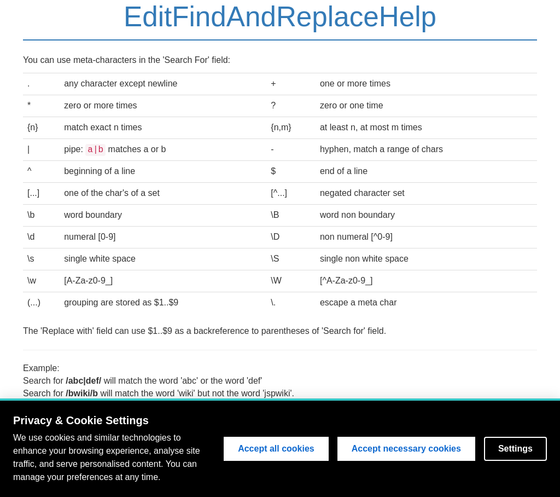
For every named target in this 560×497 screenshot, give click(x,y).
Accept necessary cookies (406, 449)
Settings (515, 449)
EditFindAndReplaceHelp (280, 16)
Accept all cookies (276, 449)
